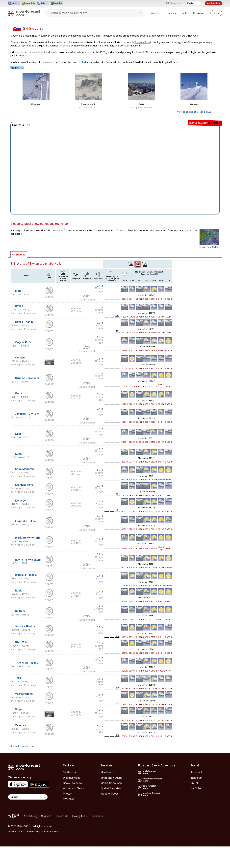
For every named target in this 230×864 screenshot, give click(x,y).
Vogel (18, 709)
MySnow (68, 799)
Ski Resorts (70, 772)
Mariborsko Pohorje (28, 537)
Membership (108, 772)
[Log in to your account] (216, 13)
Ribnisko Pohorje (26, 574)
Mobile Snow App (111, 783)
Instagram (196, 777)
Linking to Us (80, 816)
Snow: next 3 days (210, 247)
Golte (141, 104)
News (172, 13)
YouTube (195, 788)
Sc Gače (20, 611)
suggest (49, 296)
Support (46, 816)
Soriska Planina (25, 626)
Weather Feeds (110, 793)
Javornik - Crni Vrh (27, 413)
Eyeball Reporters (111, 788)
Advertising (30, 816)
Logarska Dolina (25, 521)
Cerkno (20, 357)
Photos (185, 13)
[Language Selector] (193, 3)
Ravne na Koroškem (28, 559)
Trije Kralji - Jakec (26, 662)
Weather (157, 13)
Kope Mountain (25, 469)
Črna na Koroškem (27, 378)
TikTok (194, 783)
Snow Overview (72, 783)
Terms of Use (15, 831)
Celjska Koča (23, 342)
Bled (83, 62)
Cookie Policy (51, 831)
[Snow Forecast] (24, 13)
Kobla (18, 453)
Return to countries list (22, 746)
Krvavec (36, 104)
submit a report (86, 299)
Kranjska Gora (142, 42)
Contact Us (61, 816)
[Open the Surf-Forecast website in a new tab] (14, 3)
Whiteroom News (73, 788)
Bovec (19, 306)
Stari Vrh (21, 642)
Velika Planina (24, 693)
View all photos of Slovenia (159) (194, 111)
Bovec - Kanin (88, 104)
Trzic (18, 677)
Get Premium (213, 3)
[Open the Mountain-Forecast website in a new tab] (28, 3)
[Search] (140, 13)
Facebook (196, 772)
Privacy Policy (33, 831)
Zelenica (20, 725)
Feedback (97, 816)
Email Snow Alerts (111, 777)
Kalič (18, 433)
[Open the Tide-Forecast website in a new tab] (43, 3)
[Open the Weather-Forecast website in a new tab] (56, 3)
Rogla (18, 590)
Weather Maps (71, 777)
